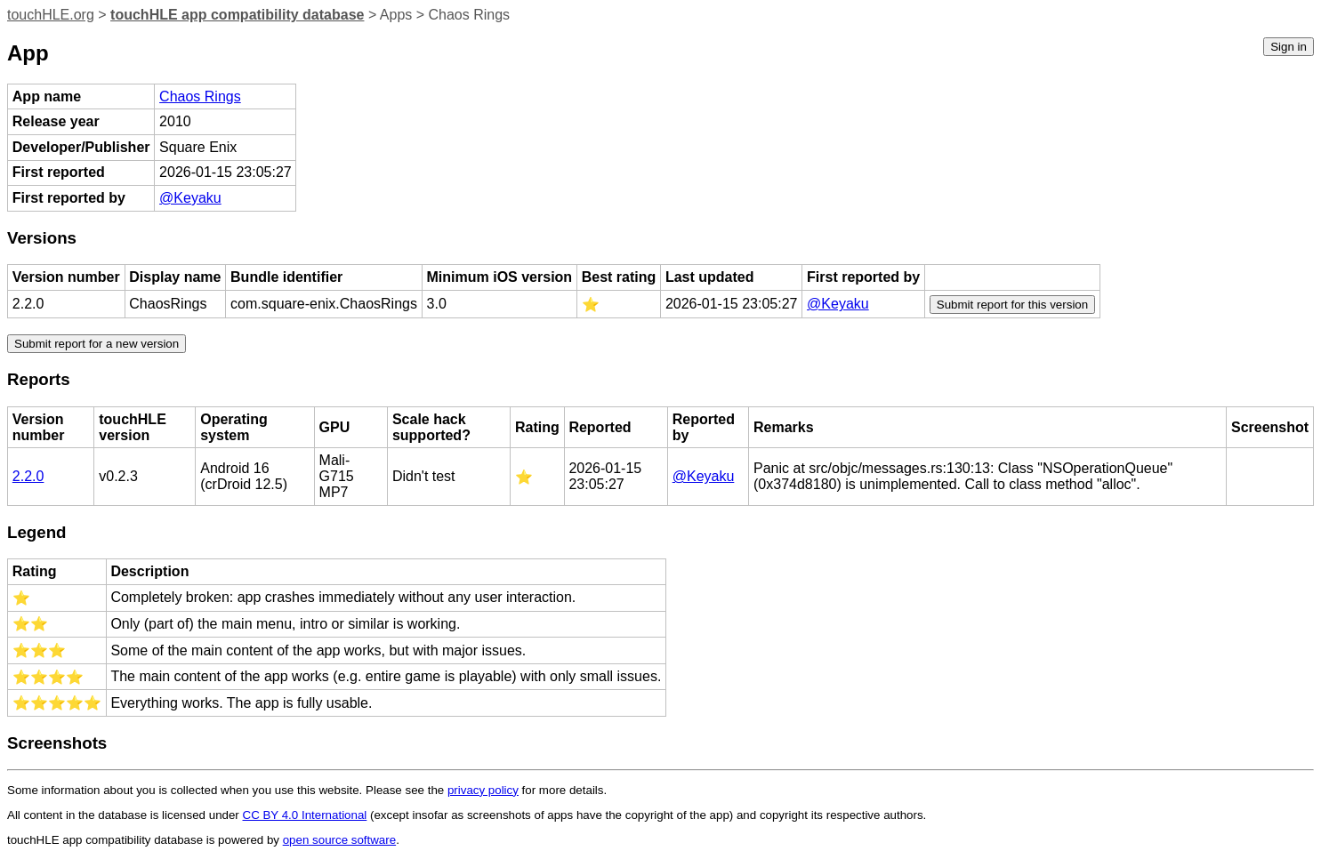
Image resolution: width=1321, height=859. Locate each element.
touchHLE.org (50, 14)
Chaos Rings (200, 96)
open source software (339, 840)
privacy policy (483, 790)
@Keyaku (190, 197)
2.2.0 (28, 476)
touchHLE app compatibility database (237, 14)
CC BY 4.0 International (305, 815)
